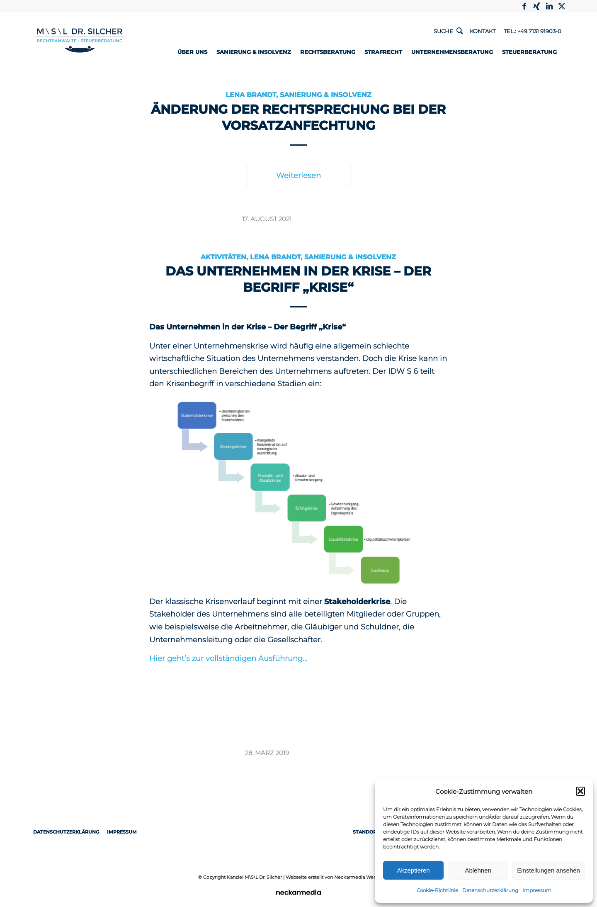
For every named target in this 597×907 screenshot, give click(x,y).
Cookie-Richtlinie (437, 890)
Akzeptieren (413, 870)
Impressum (536, 890)
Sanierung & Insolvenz (325, 94)
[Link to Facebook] (524, 6)
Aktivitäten (224, 257)
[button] (580, 791)
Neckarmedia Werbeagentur (366, 877)
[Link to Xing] (537, 6)
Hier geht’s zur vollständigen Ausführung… (228, 658)
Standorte (371, 832)
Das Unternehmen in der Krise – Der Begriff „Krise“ (299, 279)
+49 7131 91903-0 (539, 31)
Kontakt (482, 31)
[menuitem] (199, 52)
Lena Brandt (251, 94)
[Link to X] (562, 6)
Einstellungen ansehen (548, 870)
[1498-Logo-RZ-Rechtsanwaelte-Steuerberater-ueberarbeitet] (75, 40)
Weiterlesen (298, 175)
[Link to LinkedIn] (549, 6)
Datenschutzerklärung (490, 890)
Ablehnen (478, 870)
